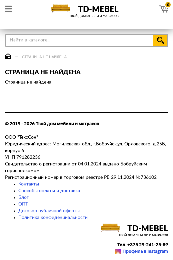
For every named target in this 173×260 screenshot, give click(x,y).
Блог (23, 197)
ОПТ (23, 204)
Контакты (28, 184)
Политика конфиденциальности (53, 217)
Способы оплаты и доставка (49, 190)
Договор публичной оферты (49, 211)
